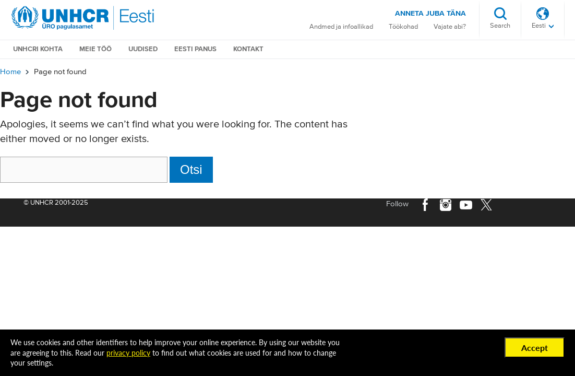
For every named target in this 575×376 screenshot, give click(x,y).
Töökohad (403, 27)
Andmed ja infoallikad (341, 27)
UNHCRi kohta (38, 49)
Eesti (539, 25)
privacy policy (128, 352)
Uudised (143, 49)
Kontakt (248, 49)
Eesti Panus (195, 49)
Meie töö (95, 49)
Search (500, 25)
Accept (534, 347)
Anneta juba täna (430, 13)
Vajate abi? (450, 27)
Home (10, 72)
